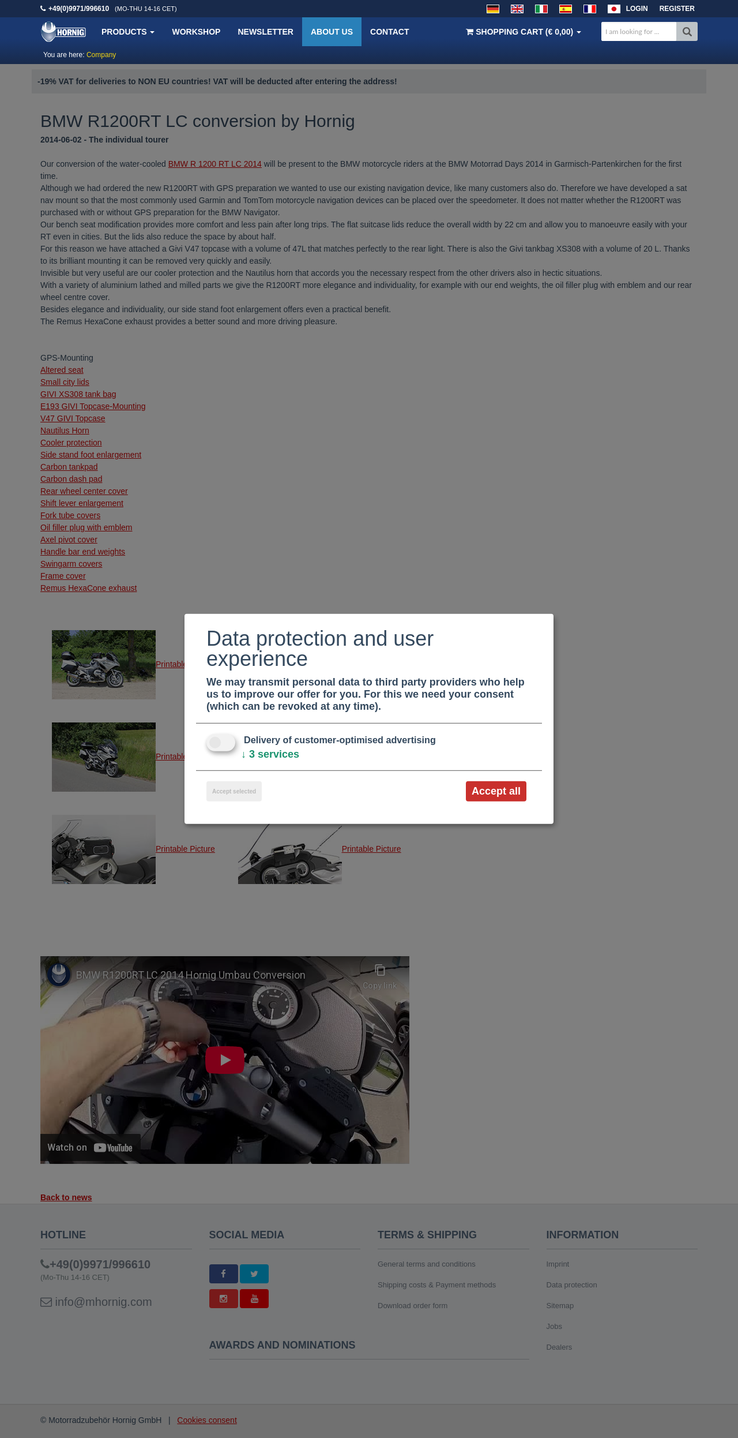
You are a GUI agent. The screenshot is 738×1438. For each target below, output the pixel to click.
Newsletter (265, 31)
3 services (270, 754)
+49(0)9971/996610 (78, 9)
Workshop (196, 31)
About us (332, 31)
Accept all (496, 791)
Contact (389, 31)
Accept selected (234, 791)
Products (128, 31)
